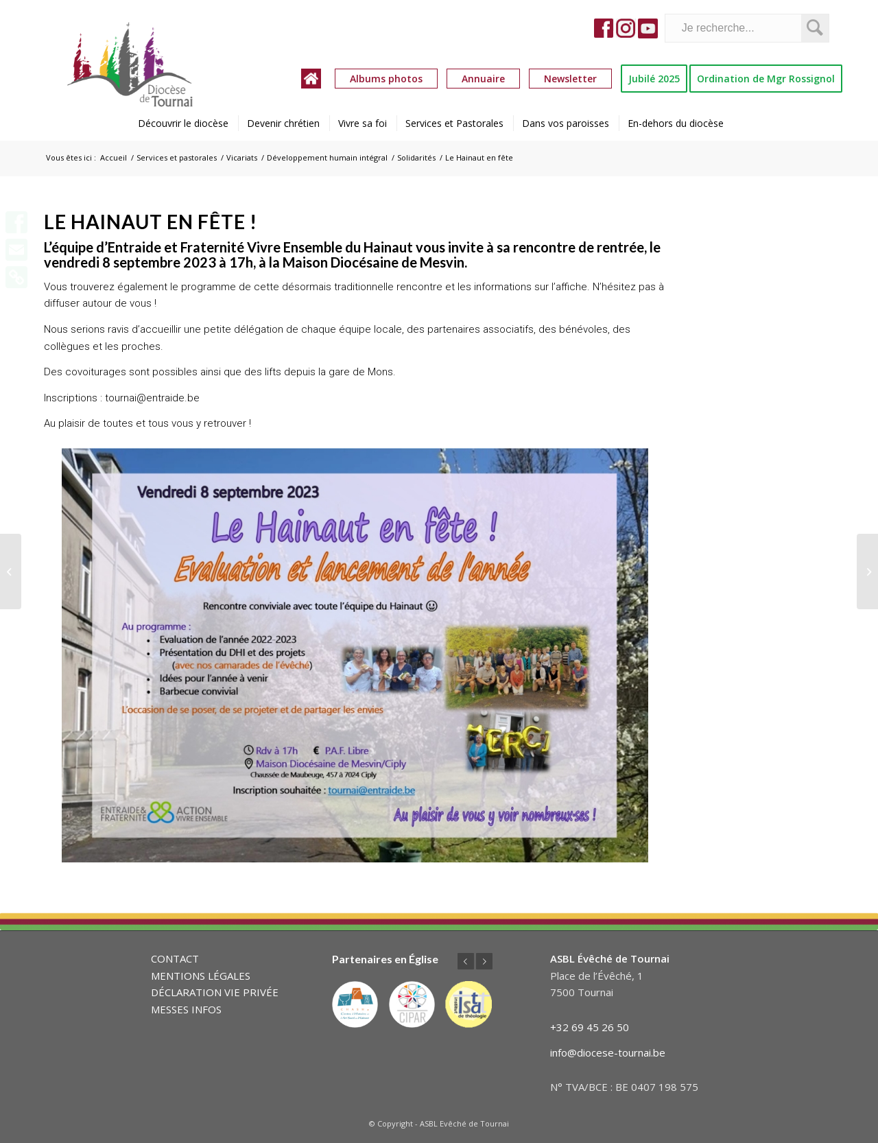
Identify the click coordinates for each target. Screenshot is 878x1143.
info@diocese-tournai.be (607, 1052)
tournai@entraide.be (152, 398)
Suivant (484, 961)
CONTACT (175, 958)
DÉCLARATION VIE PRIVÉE (214, 992)
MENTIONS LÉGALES (200, 975)
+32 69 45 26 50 (589, 1027)
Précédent (466, 961)
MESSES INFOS (186, 1009)
